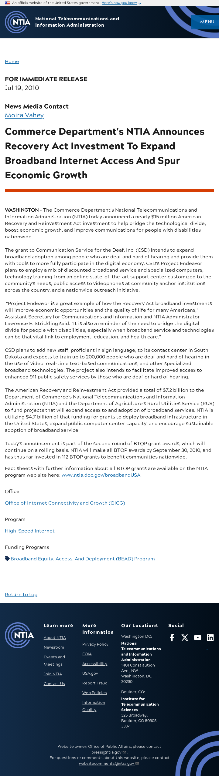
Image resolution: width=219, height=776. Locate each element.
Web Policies (94, 693)
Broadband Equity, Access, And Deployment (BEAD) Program (83, 559)
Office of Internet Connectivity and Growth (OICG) (65, 503)
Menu (207, 22)
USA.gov (90, 673)
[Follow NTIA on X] (185, 639)
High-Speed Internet (30, 531)
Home (12, 61)
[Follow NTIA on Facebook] (172, 639)
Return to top (21, 594)
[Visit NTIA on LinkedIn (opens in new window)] (210, 643)
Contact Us (54, 684)
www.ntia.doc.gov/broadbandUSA (101, 475)
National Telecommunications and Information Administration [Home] (77, 22)
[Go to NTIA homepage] (17, 22)
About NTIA (55, 637)
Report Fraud (95, 683)
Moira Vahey (24, 115)
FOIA (87, 654)
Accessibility (94, 664)
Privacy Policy (95, 644)
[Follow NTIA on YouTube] (197, 639)
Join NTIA (53, 674)
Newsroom (54, 647)
